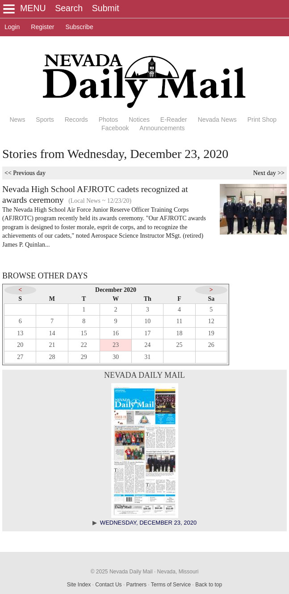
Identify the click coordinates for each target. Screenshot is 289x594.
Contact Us (108, 584)
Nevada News (217, 119)
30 (116, 357)
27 (20, 357)
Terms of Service (171, 584)
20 (20, 345)
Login (12, 26)
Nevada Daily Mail (144, 375)
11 (179, 321)
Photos (108, 119)
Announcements (161, 128)
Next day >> (269, 173)
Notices (139, 119)
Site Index (79, 584)
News (17, 119)
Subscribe (79, 26)
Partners (136, 584)
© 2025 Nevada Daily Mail (122, 571)
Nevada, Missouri (178, 571)
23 (116, 345)
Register (42, 26)
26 (211, 345)
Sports (45, 119)
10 (147, 321)
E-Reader (173, 119)
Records (76, 119)
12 (211, 321)
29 (84, 357)
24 (147, 345)
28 (52, 357)
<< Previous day (25, 173)
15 (84, 333)
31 (147, 357)
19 (211, 333)
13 (20, 333)
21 (52, 345)
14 (52, 333)
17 (147, 333)
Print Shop (261, 119)
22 (84, 345)
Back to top (208, 584)
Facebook (115, 128)
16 (116, 333)
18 (179, 333)
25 (179, 345)
